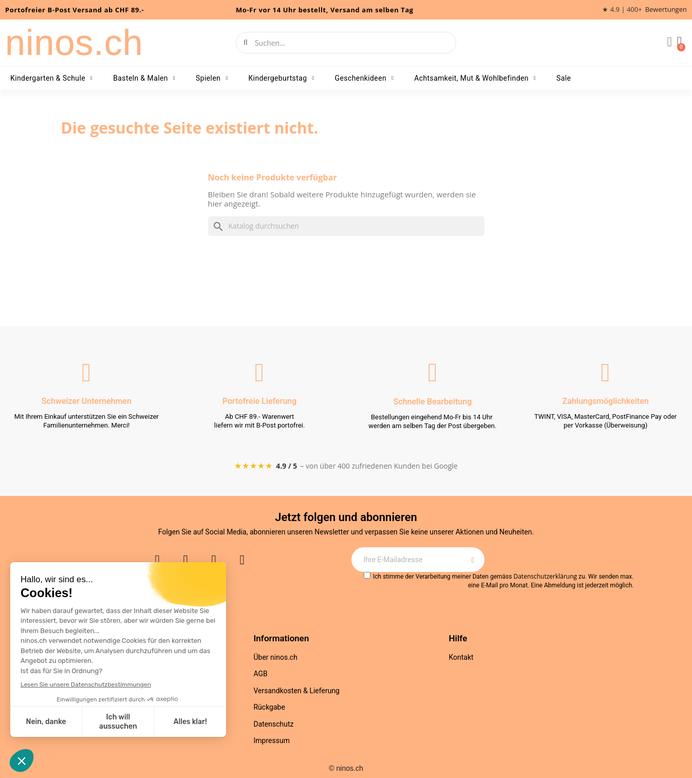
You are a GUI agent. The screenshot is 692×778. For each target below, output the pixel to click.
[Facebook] (185, 560)
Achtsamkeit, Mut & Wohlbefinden (475, 78)
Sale (563, 78)
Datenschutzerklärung (545, 576)
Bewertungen (666, 9)
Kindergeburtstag (281, 78)
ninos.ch (74, 43)
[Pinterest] (242, 560)
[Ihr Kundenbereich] (668, 42)
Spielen (212, 78)
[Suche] (346, 226)
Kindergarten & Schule (51, 78)
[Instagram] (157, 560)
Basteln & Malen (144, 78)
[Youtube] (214, 560)
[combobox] (347, 42)
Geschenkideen (364, 78)
